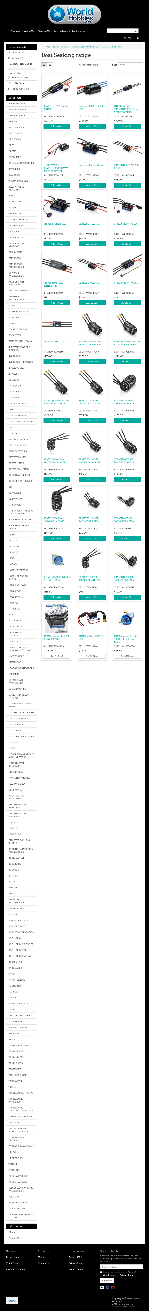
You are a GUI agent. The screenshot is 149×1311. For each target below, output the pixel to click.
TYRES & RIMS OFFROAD (16, 1138)
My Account (12, 1257)
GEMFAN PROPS (17, 445)
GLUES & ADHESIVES (19, 475)
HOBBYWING (20, 89)
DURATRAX (14, 317)
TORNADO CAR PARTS (20, 1093)
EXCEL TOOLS (16, 368)
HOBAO (12, 564)
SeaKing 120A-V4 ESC (126, 283)
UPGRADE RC (15, 1158)
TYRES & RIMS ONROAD (21, 1146)
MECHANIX (14, 730)
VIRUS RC (13, 1170)
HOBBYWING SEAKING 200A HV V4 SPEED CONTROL (126, 109)
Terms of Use (75, 1257)
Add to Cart (57, 126)
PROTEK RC (14, 834)
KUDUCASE (14, 662)
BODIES (12, 207)
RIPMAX (12, 914)
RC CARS (13, 876)
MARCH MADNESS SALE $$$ (18, 696)
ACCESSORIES (16, 127)
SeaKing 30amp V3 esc (91, 165)
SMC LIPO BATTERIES (20, 1015)
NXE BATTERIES (17, 784)
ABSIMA (12, 121)
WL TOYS (13, 1197)
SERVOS (12, 998)
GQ (10, 487)
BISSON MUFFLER (18, 181)
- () (128, 38)
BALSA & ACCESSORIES (21, 163)
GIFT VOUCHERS (17, 457)
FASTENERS (15, 386)
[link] (107, 1287)
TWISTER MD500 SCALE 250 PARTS (18, 1130)
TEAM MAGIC (16, 1057)
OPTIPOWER (15, 790)
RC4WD (12, 882)
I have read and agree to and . (118, 1273)
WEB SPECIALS (16, 103)
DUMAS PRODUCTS (19, 311)
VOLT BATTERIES (17, 1176)
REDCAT (12, 887)
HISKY (11, 558)
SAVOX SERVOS (16, 980)
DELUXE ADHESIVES (19, 290)
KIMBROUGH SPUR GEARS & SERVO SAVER (20, 648)
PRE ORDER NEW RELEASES (17, 815)
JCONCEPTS (14, 620)
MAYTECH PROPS (18, 718)
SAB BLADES (15, 968)
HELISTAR (13, 546)
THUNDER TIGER (17, 1075)
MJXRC (12, 748)
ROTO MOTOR (16, 962)
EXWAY (12, 374)
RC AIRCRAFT (16, 864)
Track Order (12, 1263)
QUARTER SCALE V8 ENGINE (19, 841)
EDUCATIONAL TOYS (20, 341)
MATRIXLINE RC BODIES (21, 712)
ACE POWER (15, 133)
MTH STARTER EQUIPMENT (16, 764)
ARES (11, 145)
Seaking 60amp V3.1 (55, 224)
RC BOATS (13, 870)
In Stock (17, 58)
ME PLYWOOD (16, 724)
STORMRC (14, 1033)
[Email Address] (121, 1266)
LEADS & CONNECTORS (21, 668)
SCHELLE (13, 992)
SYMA (11, 1039)
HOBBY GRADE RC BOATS (18, 577)
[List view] (50, 64)
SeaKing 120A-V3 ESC (126, 224)
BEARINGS (14, 175)
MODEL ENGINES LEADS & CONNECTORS (21, 755)
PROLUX (13, 828)
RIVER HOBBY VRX (18, 920)
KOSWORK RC (16, 656)
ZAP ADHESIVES (17, 1208)
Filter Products (17, 47)
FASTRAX (13, 397)
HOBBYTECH (15, 591)
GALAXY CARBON (18, 439)
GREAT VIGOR (15, 499)
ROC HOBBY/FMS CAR (20, 956)
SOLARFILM (15, 1021)
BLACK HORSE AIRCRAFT (16, 188)
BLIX (11, 196)
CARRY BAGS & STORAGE (16, 244)
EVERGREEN (14, 356)
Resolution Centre (15, 1269)
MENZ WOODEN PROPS (21, 736)
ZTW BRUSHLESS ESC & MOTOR (21, 1216)
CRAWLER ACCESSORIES (16, 274)
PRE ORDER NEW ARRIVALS (17, 806)
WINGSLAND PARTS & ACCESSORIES (20, 1189)
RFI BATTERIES (16, 908)
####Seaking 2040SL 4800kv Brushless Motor (126, 639)
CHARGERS (14, 258)
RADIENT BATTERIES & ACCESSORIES (20, 850)
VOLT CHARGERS (17, 1182)
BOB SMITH (14, 201)
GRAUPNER (14, 493)
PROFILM (13, 822)
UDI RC (12, 1152)
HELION (12, 540)
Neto (133, 1307)
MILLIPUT (14, 742)
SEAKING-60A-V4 (89, 224)
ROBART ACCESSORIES (21, 932)
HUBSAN (13, 603)
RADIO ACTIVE (16, 858)
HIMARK (13, 552)
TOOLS (12, 1087)
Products (15, 31)
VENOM (12, 1164)
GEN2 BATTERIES (17, 451)
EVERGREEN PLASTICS (20, 362)
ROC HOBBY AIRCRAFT (20, 944)
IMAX (11, 615)
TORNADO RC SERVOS (20, 1116)
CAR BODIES (15, 231)
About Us (29, 31)
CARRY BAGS (15, 237)
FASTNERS (14, 392)
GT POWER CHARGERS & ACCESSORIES (20, 512)
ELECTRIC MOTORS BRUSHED (19, 348)
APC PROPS (14, 139)
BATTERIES (14, 169)
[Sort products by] (130, 64)
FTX (10, 427)
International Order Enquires (69, 31)
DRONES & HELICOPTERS (16, 298)
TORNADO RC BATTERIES (15, 1100)
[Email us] (102, 1287)
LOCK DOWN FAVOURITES (15, 681)
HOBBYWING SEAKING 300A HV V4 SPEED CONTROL (56, 168)
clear (26, 77)
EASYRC (12, 323)
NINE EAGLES (15, 772)
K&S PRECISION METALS (16, 634)
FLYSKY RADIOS (17, 403)
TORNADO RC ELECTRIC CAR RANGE (20, 1109)
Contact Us (44, 31)
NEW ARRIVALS (17, 109)
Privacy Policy (76, 1263)
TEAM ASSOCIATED (19, 1045)
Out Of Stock (56, 656)
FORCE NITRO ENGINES (21, 421)
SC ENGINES (15, 986)
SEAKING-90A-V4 (89, 283)
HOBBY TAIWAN (17, 585)
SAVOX (12, 974)
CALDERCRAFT (16, 225)
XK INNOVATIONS (18, 1203)
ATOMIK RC (14, 157)
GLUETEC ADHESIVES (20, 481)
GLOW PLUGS (16, 463)
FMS (10, 409)
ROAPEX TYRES (16, 926)
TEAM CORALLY (17, 1051)
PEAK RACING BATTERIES (16, 797)
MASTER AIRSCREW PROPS (19, 705)
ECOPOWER (15, 335)
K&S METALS (15, 626)
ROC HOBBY (14, 938)
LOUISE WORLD (17, 689)
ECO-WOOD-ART (17, 329)
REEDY (12, 893)
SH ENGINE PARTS (18, 1003)
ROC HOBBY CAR (17, 950)
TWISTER (13, 1122)
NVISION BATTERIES (19, 778)
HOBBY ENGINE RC (18, 570)
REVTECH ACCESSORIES (16, 901)
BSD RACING (15, 213)
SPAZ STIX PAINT (17, 1027)
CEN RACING (15, 252)
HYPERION (14, 609)
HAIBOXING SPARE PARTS (18, 527)
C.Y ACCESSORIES (18, 219)
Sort (114, 65)
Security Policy (77, 1269)
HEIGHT (12, 534)
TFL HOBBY (14, 1069)
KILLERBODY (15, 641)
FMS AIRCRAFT (16, 115)
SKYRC (12, 1009)
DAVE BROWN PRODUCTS (16, 283)
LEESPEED (13, 674)
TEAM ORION (15, 1063)
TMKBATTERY (16, 1081)
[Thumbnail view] (44, 64)
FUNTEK (13, 433)
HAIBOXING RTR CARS (20, 519)
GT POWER (14, 505)
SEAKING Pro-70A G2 (55, 341)
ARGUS (12, 151)
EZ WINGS (14, 380)
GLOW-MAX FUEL (18, 469)
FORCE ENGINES (17, 415)
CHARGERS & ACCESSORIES (16, 265)
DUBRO (12, 305)
